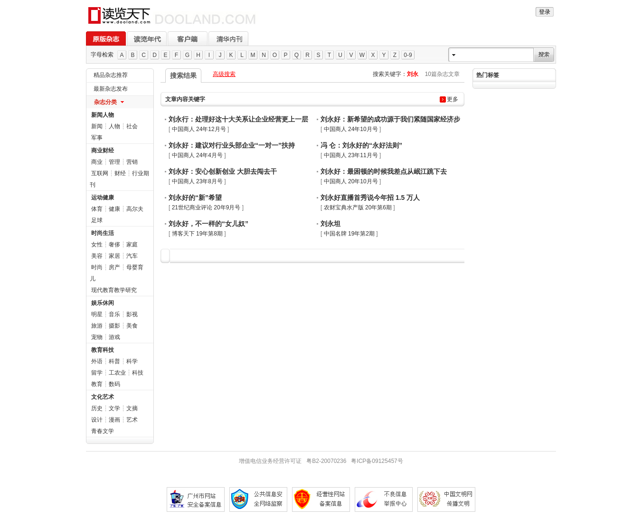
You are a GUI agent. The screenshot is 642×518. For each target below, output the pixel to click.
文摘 (132, 408)
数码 (114, 384)
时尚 (97, 267)
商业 (97, 162)
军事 (97, 137)
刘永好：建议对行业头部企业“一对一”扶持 (232, 145)
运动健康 (102, 197)
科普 (114, 361)
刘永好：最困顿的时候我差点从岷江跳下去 (384, 171)
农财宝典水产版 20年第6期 (358, 207)
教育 (97, 384)
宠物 (97, 337)
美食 (132, 325)
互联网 (99, 173)
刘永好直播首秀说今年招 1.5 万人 (370, 197)
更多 (452, 99)
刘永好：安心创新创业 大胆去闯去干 (223, 171)
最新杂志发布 (111, 88)
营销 (132, 162)
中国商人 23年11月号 (351, 155)
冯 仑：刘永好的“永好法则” (361, 145)
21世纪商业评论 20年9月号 (206, 207)
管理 (114, 162)
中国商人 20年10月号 (351, 181)
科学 (132, 361)
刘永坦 (330, 223)
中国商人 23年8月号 (197, 181)
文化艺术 (102, 397)
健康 (114, 209)
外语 (97, 361)
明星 (97, 314)
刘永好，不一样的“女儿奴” (208, 223)
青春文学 (102, 431)
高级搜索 (224, 74)
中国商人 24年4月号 (197, 155)
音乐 (114, 314)
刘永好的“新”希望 (195, 197)
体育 (97, 209)
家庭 (132, 244)
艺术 (132, 419)
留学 (97, 372)
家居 (114, 256)
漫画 (114, 419)
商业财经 (102, 150)
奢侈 (114, 244)
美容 (97, 256)
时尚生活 (102, 233)
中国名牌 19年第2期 (349, 233)
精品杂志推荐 (111, 75)
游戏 (114, 337)
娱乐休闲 (102, 303)
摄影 (114, 325)
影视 (132, 314)
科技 (137, 372)
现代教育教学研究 (114, 290)
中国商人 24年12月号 (199, 129)
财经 (120, 173)
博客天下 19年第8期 (197, 233)
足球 (97, 220)
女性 (97, 244)
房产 (114, 267)
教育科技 (102, 350)
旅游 (97, 325)
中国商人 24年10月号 (351, 129)
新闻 (97, 126)
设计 (97, 419)
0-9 (408, 55)
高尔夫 (134, 209)
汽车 (132, 256)
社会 (132, 126)
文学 (114, 408)
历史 (97, 408)
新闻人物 (102, 115)
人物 (114, 126)
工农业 (117, 372)
